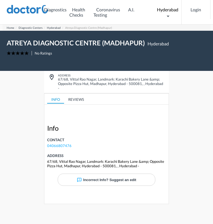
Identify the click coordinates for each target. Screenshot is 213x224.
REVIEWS (76, 99)
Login (196, 9)
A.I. (131, 9)
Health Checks (77, 12)
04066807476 (59, 145)
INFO (55, 99)
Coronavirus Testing (106, 12)
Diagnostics (55, 9)
